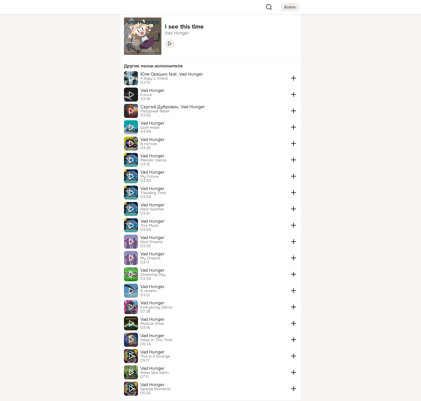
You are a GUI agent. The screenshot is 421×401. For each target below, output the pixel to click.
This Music (149, 226)
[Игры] (103, 79)
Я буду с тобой (154, 78)
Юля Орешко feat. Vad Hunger (171, 74)
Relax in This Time (156, 340)
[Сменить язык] (77, 368)
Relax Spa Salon (154, 373)
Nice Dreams (151, 242)
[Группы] (103, 28)
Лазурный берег (155, 111)
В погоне (148, 144)
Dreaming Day (152, 275)
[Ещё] (77, 356)
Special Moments (155, 389)
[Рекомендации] (77, 105)
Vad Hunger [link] (177, 33)
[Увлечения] (77, 28)
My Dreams (150, 258)
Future (146, 95)
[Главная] (51, 28)
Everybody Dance (156, 307)
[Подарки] (51, 79)
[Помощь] (51, 105)
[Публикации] (51, 54)
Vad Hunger (152, 90)
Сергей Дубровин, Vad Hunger (172, 106)
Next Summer (152, 209)
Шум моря (149, 127)
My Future (149, 177)
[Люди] (77, 54)
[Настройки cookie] (77, 393)
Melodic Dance (153, 160)
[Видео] (103, 54)
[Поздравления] (77, 79)
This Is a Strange (155, 356)
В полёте (148, 291)
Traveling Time (153, 193)
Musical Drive (152, 324)
